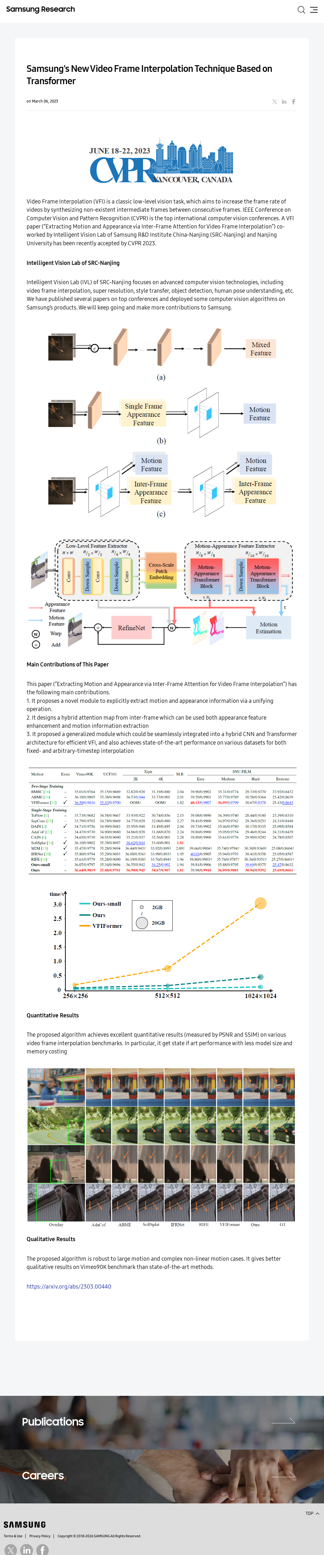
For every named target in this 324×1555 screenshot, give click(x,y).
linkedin (284, 101)
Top (312, 1513)
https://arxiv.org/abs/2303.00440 (69, 1286)
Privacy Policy (40, 1536)
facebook (293, 101)
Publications (53, 1422)
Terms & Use (13, 1536)
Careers (43, 1476)
